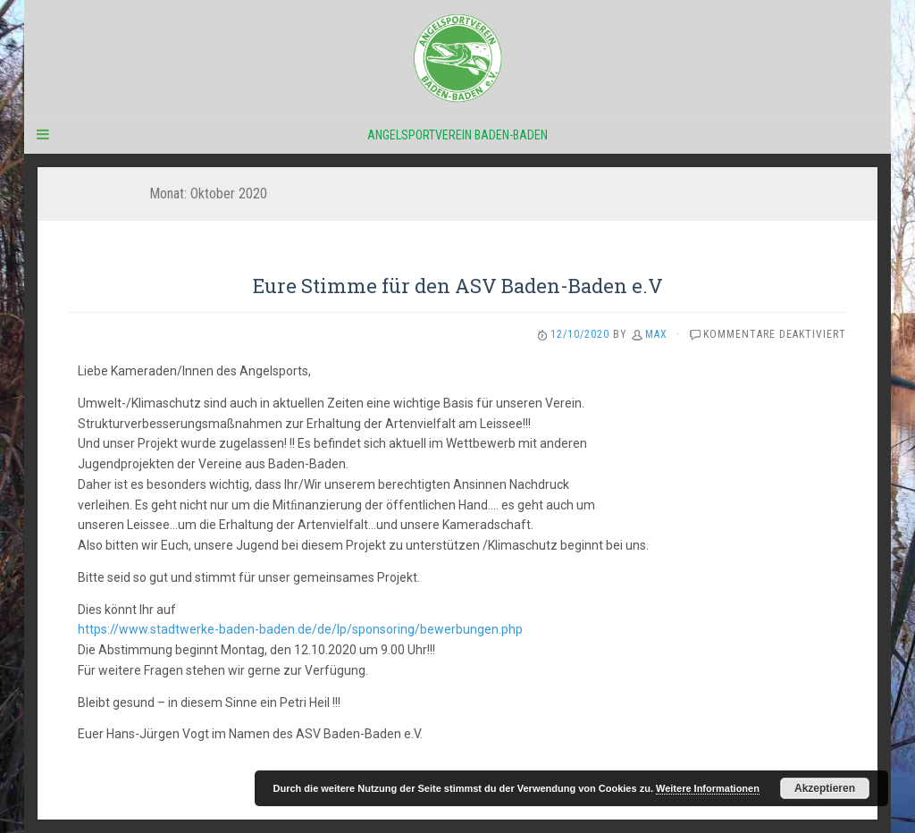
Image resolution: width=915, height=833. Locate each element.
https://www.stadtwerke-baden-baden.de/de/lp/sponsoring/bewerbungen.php (300, 629)
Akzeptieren (824, 788)
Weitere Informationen (708, 788)
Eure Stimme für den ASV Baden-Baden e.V (458, 286)
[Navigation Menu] (42, 135)
